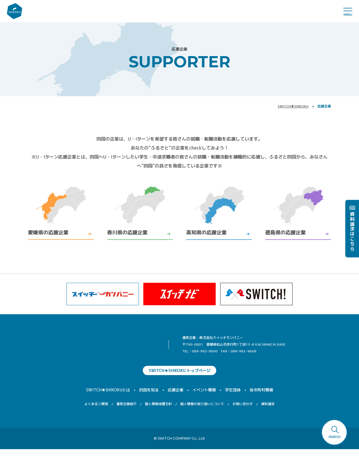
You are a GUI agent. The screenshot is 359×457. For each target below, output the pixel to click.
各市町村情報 (261, 397)
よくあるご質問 (96, 411)
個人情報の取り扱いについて (202, 411)
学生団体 (233, 397)
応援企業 (175, 397)
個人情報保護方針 (158, 411)
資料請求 (268, 411)
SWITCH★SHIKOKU (293, 106)
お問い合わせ (243, 411)
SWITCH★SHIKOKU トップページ (179, 378)
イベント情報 (204, 397)
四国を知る (149, 397)
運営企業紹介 (126, 411)
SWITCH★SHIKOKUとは (108, 397)
